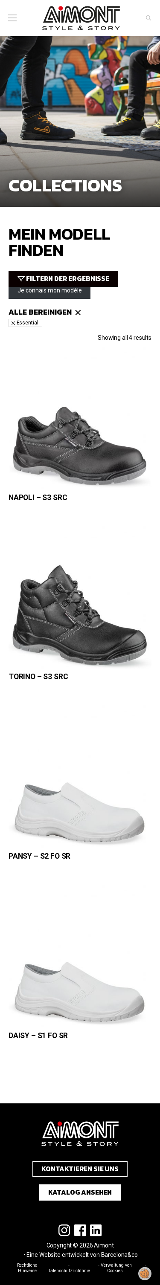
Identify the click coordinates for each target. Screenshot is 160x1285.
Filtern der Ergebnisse (67, 279)
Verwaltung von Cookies (116, 1267)
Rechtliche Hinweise (27, 1267)
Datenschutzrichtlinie (68, 1270)
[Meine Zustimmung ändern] (145, 1273)
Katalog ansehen (80, 1192)
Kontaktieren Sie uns (80, 1169)
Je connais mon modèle (49, 290)
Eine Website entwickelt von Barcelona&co (81, 1254)
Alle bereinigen (40, 312)
